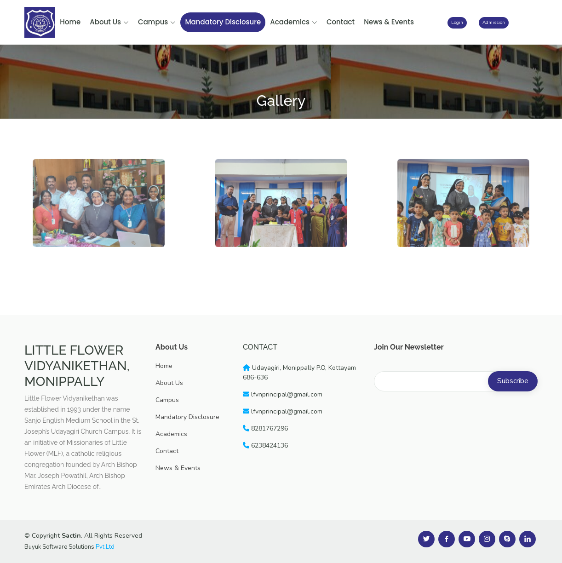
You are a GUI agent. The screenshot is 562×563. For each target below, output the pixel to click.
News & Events (389, 22)
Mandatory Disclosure (223, 22)
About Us (109, 22)
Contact (341, 22)
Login (457, 22)
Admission (493, 22)
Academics (293, 22)
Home (70, 22)
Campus (157, 22)
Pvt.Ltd (105, 547)
